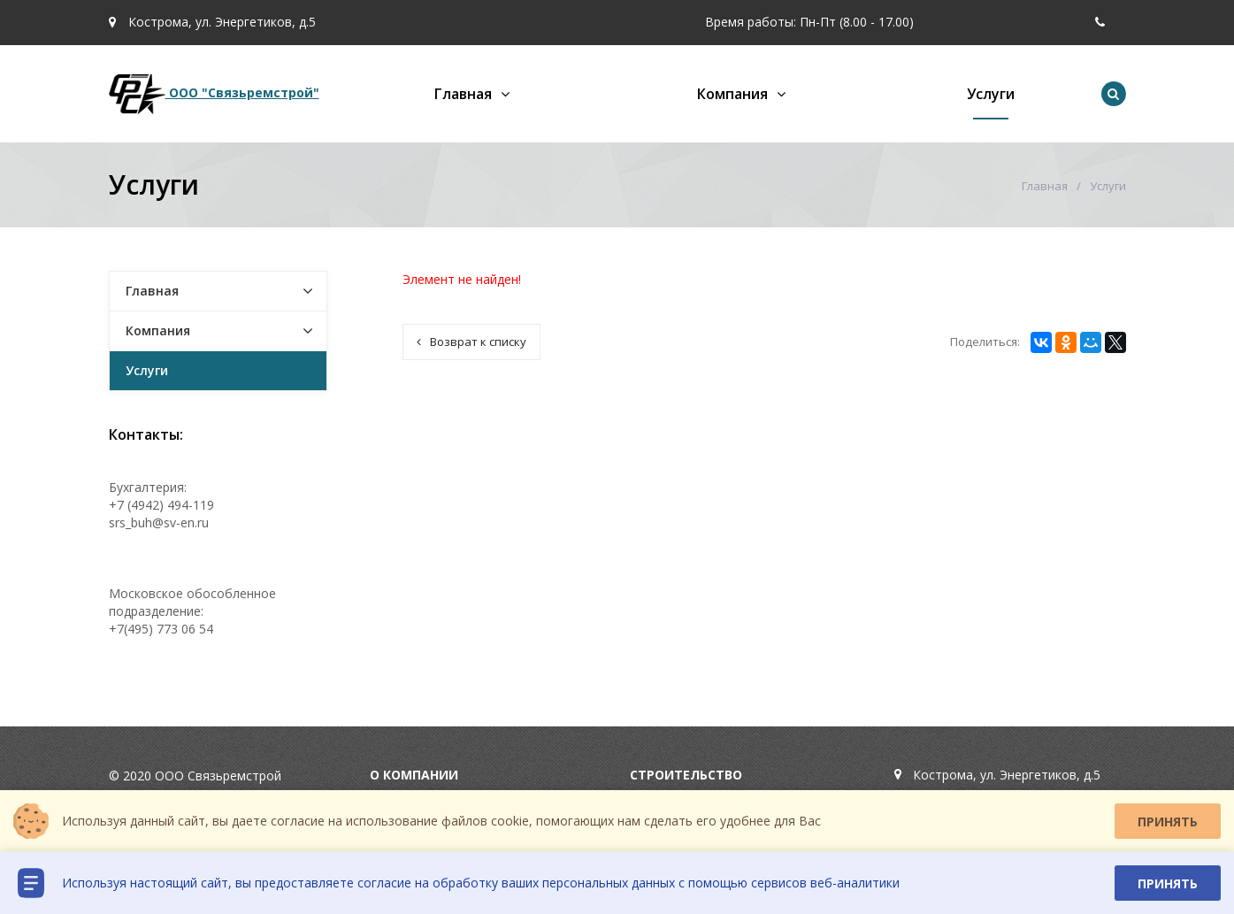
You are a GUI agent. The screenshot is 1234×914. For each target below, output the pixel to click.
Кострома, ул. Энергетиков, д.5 (212, 21)
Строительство (686, 774)
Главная (463, 94)
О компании (414, 774)
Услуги (991, 94)
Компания (732, 94)
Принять (1168, 821)
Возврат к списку (471, 341)
